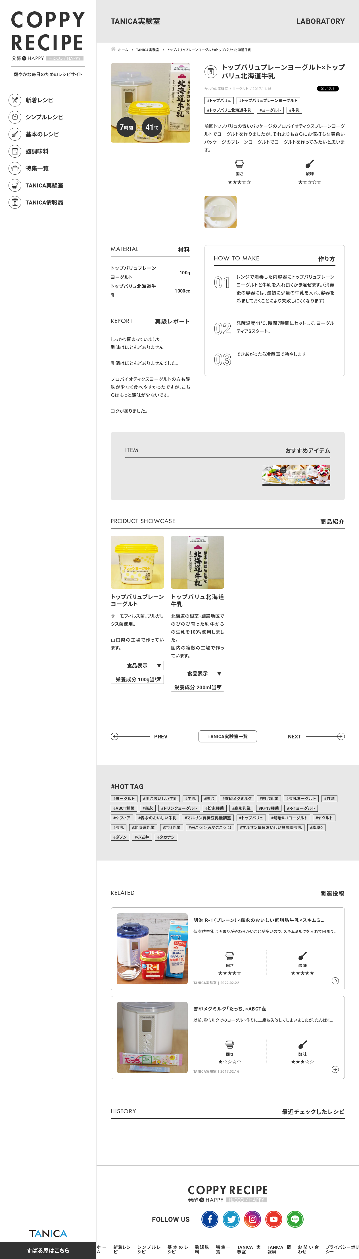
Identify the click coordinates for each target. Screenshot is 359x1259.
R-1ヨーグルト (302, 808)
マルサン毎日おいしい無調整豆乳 (272, 827)
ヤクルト (325, 817)
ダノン (121, 837)
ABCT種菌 (125, 808)
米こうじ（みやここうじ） (211, 827)
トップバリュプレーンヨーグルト (269, 100)
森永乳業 (242, 808)
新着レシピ (39, 100)
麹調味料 (37, 151)
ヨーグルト (240, 88)
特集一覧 (37, 168)
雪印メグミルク (238, 798)
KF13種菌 (270, 808)
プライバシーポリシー (342, 1249)
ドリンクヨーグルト (180, 808)
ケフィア (123, 817)
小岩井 (143, 837)
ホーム (102, 1249)
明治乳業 (270, 798)
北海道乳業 (144, 827)
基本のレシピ (42, 134)
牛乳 (295, 110)
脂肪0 (317, 827)
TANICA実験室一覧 (228, 736)
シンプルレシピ (44, 117)
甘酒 (331, 798)
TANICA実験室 (45, 185)
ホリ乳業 (173, 827)
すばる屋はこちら (48, 1250)
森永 (149, 808)
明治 (210, 798)
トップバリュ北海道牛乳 (230, 110)
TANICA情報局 (45, 202)
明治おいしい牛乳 (161, 798)
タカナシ (167, 837)
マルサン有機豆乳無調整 (209, 817)
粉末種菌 (216, 808)
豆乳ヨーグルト (302, 798)
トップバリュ (220, 100)
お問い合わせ (308, 1249)
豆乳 (120, 827)
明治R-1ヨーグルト (291, 817)
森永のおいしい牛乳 (159, 817)
